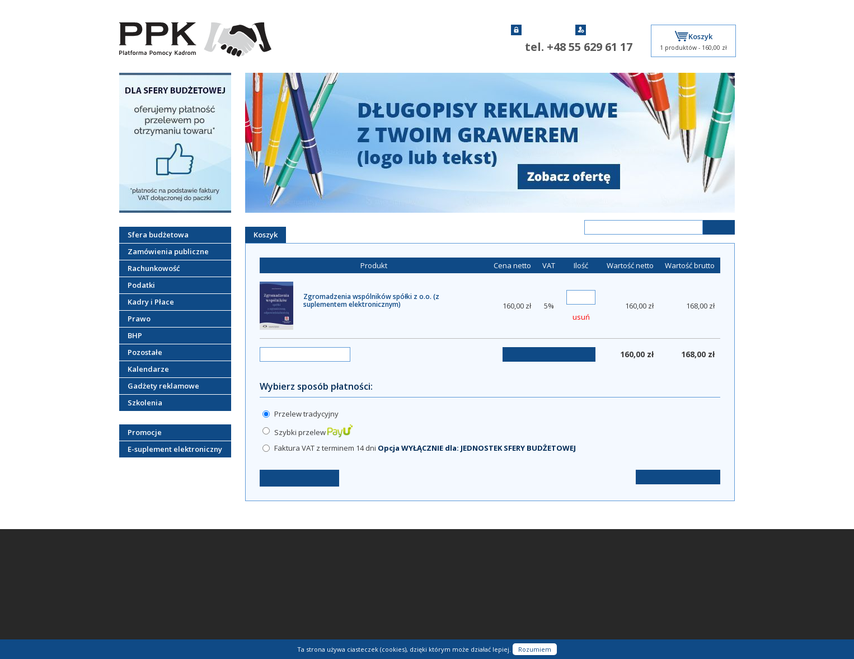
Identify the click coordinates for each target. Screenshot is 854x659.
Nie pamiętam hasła (253, 585)
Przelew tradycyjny (306, 414)
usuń (581, 317)
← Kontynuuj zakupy (299, 478)
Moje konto (239, 597)
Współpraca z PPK (147, 622)
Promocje (145, 432)
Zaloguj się (535, 30)
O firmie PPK (138, 572)
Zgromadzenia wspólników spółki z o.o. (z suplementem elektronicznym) (371, 300)
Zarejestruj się (605, 30)
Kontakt (131, 560)
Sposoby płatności (148, 597)
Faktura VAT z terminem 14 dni (425, 448)
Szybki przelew (313, 432)
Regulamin (135, 585)
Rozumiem (534, 649)
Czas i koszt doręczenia (156, 609)
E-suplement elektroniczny (175, 449)
